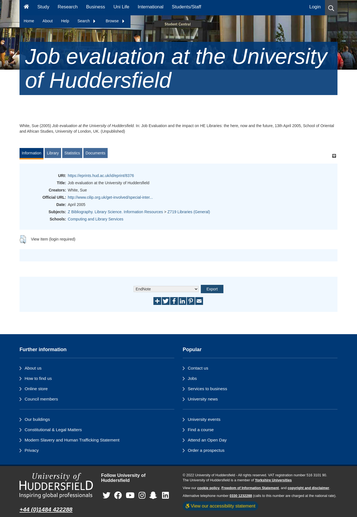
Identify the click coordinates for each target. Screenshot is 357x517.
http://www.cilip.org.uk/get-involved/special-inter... (110, 197)
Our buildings (37, 419)
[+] (334, 156)
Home (29, 21)
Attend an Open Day (207, 440)
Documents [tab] (95, 153)
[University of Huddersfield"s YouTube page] (130, 495)
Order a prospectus (206, 450)
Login (315, 6)
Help (65, 21)
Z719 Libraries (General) (188, 212)
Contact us (198, 368)
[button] (331, 7)
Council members (41, 399)
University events (204, 419)
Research (68, 6)
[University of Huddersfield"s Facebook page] (118, 495)
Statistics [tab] (72, 153)
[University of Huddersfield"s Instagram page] (142, 495)
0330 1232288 (241, 496)
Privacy (31, 450)
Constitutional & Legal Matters (53, 429)
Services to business (207, 388)
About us (33, 368)
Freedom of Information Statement (250, 488)
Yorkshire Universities (273, 480)
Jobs (192, 378)
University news (203, 399)
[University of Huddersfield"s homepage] (56, 485)
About (47, 21)
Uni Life (121, 6)
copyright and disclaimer (308, 488)
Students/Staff (186, 6)
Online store (36, 388)
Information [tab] (31, 153)
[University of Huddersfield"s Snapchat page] (154, 495)
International (150, 6)
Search (87, 21)
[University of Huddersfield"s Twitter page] (106, 495)
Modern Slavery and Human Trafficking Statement (72, 440)
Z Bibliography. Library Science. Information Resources (115, 212)
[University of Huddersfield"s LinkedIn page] (165, 495)
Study (43, 6)
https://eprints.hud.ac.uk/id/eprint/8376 (101, 175)
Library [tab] (53, 153)
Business (95, 6)
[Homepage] (26, 7)
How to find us (38, 378)
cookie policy (208, 488)
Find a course (201, 429)
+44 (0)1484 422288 (46, 509)
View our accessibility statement (220, 505)
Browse (115, 21)
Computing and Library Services (95, 219)
